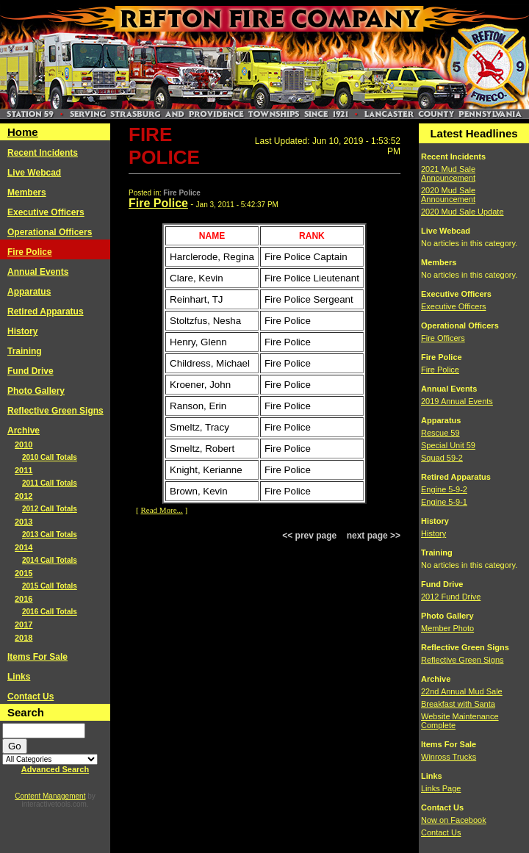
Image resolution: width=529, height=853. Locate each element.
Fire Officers (443, 338)
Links (18, 677)
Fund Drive (30, 371)
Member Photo (447, 628)
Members (26, 192)
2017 (23, 624)
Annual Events (37, 272)
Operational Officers (49, 232)
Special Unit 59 (448, 445)
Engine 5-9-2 (444, 489)
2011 (23, 470)
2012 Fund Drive (451, 596)
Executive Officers (45, 212)
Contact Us (30, 696)
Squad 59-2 (442, 457)
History (22, 331)
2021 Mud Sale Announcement (448, 173)
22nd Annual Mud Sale (462, 691)
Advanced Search (55, 769)
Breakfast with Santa (458, 703)
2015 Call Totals (49, 586)
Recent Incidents (42, 153)
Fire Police (29, 252)
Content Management (50, 796)
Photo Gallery (36, 391)
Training (24, 351)
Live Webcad (34, 173)
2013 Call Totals (49, 534)
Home (22, 132)
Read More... (161, 509)
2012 (23, 496)
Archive (23, 430)
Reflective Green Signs (55, 411)
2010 (23, 444)
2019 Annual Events (457, 401)
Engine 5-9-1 (444, 501)
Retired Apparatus (45, 311)
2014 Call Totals (49, 560)
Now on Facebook (453, 820)
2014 (23, 547)
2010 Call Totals (49, 457)
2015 (23, 573)
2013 (23, 521)
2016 (23, 598)
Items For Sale (37, 657)
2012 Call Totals (49, 509)
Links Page (441, 788)
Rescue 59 (440, 432)
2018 (23, 637)
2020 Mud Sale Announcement (448, 195)
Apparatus (29, 292)
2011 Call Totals (49, 483)
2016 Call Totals (49, 612)
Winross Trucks (448, 756)
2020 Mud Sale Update (462, 211)
